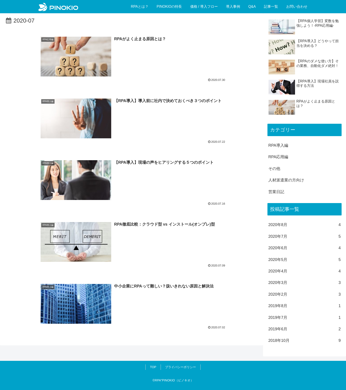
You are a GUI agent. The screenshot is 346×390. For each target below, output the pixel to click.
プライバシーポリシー (180, 367)
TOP (153, 367)
